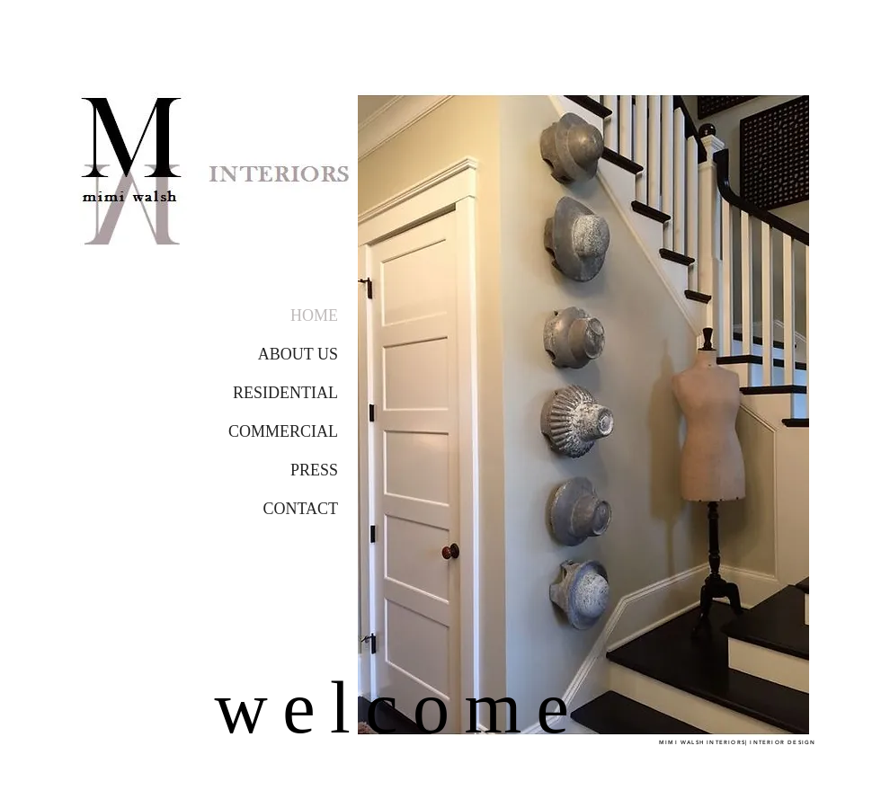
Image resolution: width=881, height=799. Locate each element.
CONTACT (300, 509)
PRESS (314, 470)
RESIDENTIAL (285, 393)
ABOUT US (298, 354)
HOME (314, 315)
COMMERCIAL (283, 431)
